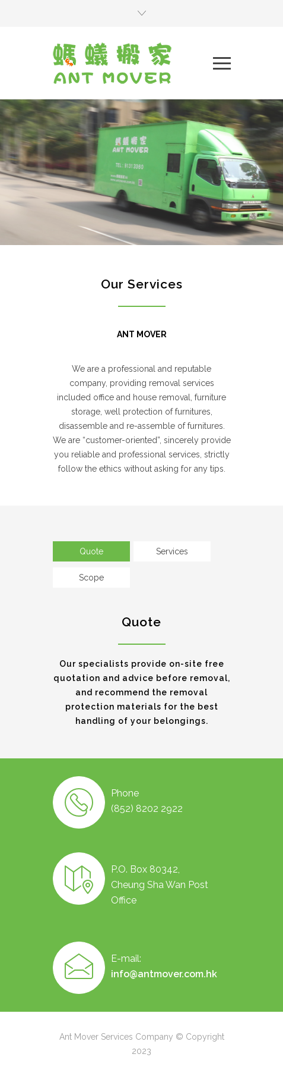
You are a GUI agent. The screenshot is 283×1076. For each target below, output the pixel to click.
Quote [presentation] (91, 551)
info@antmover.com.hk (164, 974)
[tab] (91, 551)
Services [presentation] (172, 551)
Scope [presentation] (91, 577)
